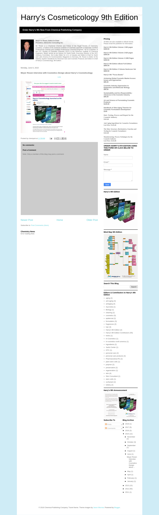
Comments (110, 428)
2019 (127, 424)
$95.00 (106, 82)
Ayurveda (109, 307)
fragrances (110, 324)
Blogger (117, 507)
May (129, 471)
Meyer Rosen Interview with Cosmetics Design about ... (132, 462)
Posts (108, 424)
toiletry (108, 385)
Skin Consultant (112, 376)
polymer (109, 365)
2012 (127, 489)
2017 (127, 427)
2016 (127, 431)
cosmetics (109, 315)
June (129, 454)
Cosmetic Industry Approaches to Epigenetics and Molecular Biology (117, 86)
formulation (110, 321)
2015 (127, 434)
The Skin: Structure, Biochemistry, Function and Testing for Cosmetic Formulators (120, 130)
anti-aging (109, 301)
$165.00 (106, 119)
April (129, 475)
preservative (110, 368)
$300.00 (106, 49)
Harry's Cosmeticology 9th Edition (79, 17)
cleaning (109, 313)
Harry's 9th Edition (113, 330)
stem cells (109, 379)
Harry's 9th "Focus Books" (114, 75)
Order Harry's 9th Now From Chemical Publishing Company (52, 30)
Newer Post (27, 220)
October (130, 442)
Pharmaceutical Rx (113, 359)
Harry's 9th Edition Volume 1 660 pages (118, 47)
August (130, 451)
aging (108, 298)
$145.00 (106, 104)
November (131, 437)
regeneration (110, 370)
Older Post (92, 220)
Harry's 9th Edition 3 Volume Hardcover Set (120, 69)
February (131, 478)
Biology (108, 310)
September (131, 445)
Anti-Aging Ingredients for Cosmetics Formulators (121, 123)
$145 (105, 111)
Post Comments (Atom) (40, 225)
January (130, 481)
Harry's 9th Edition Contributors (117, 333)
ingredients (110, 344)
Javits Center (111, 347)
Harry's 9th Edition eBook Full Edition (118, 64)
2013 (127, 485)
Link (59, 77)
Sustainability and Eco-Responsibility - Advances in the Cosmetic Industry (118, 94)
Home (60, 220)
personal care (111, 353)
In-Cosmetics (111, 339)
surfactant (109, 382)
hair (107, 327)
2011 (127, 492)
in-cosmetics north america (116, 342)
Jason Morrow (98, 507)
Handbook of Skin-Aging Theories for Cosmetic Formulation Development (118, 108)
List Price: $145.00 (110, 125)
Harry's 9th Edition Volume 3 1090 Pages (119, 58)
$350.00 (106, 60)
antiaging (109, 304)
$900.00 (106, 65)
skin (107, 373)
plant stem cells (112, 362)
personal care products (114, 356)
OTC (107, 350)
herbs (108, 336)
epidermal (109, 318)
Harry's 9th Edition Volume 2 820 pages (118, 53)
